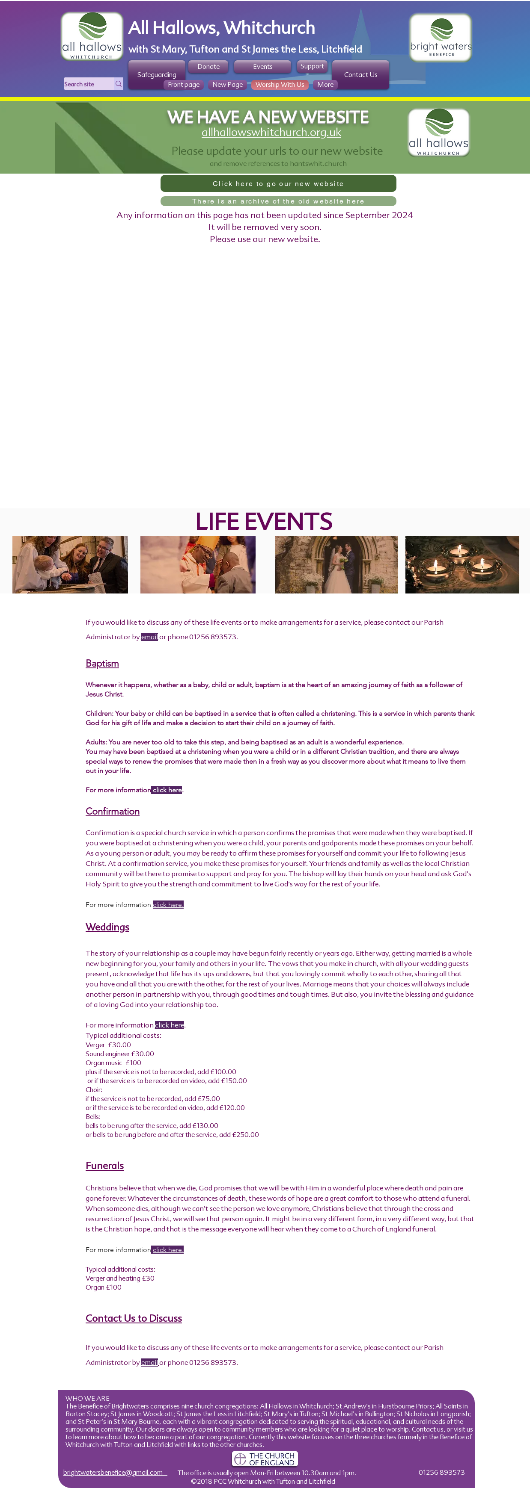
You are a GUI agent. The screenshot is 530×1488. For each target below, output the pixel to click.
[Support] (312, 66)
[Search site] (80, 84)
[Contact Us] (360, 74)
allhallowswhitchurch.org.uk (271, 132)
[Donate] (208, 66)
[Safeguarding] (156, 74)
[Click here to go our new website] (278, 183)
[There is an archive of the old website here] (278, 201)
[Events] (262, 66)
